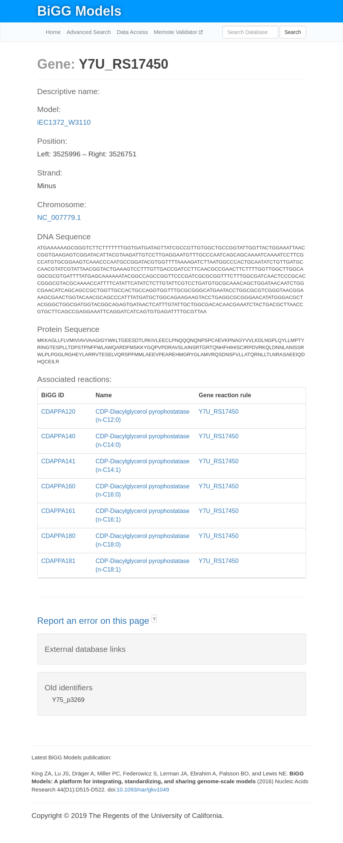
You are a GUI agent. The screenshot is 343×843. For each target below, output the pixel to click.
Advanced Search (89, 32)
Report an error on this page (94, 621)
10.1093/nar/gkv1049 (142, 789)
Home (53, 32)
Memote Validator (176, 32)
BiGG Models (79, 11)
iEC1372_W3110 (64, 122)
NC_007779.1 (59, 217)
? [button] (154, 619)
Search (292, 32)
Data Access (132, 32)
